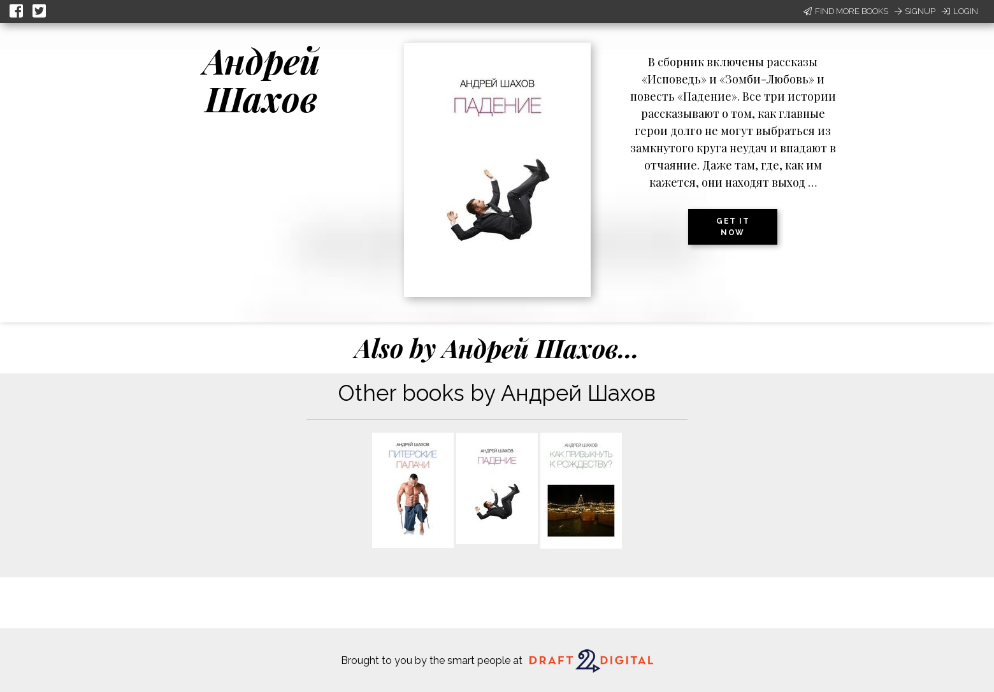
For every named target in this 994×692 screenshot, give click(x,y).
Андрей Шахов (261, 79)
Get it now (732, 227)
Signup (915, 11)
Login (960, 11)
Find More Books (845, 11)
